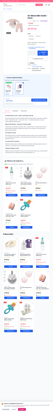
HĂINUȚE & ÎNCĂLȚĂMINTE (37, 66)
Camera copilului (24, 181)
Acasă (4, 1)
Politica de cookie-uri (20, 406)
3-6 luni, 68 (31, 36)
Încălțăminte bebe (9, 213)
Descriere (7, 110)
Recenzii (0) (24, 110)
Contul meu (47, 1)
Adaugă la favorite (37, 58)
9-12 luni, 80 (31, 39)
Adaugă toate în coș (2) (39, 100)
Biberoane (22, 317)
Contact (17, 1)
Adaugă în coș (42, 53)
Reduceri (22, 213)
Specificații (15, 110)
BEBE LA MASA (8, 181)
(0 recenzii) (37, 21)
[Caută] (39, 5)
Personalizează (5, 409)
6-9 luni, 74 (38, 36)
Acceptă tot (22, 409)
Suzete (37, 181)
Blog (13, 1)
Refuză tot (14, 409)
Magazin (9, 1)
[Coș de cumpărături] (49, 5)
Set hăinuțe (9, 8)
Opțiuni (11, 227)
